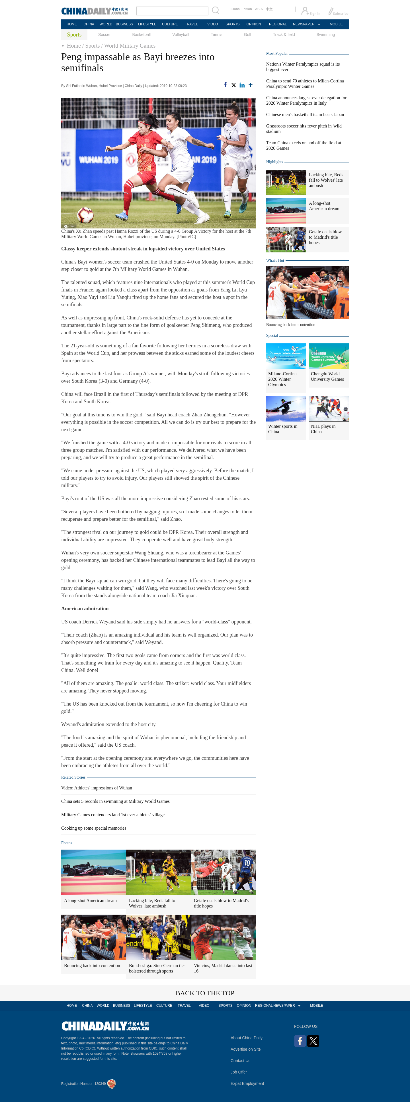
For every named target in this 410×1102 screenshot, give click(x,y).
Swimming (326, 34)
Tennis (216, 34)
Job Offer (239, 1072)
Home (74, 45)
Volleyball (180, 34)
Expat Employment (247, 1083)
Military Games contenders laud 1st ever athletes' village (113, 814)
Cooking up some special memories (93, 828)
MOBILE (336, 24)
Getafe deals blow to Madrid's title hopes (221, 903)
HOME (72, 24)
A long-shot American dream (90, 900)
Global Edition (241, 9)
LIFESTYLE (147, 24)
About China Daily (247, 1038)
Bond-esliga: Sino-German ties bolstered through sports (157, 968)
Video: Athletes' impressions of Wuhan (96, 787)
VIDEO (212, 24)
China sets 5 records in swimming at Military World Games (115, 801)
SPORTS (232, 24)
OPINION (254, 24)
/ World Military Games (128, 45)
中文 (269, 9)
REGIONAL (278, 24)
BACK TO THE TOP (205, 993)
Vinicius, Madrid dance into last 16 (223, 968)
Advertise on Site (246, 1049)
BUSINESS (124, 24)
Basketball (141, 34)
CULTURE (170, 24)
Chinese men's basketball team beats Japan (305, 114)
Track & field (284, 34)
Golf (247, 34)
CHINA (88, 24)
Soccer (104, 34)
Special (272, 335)
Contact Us (240, 1060)
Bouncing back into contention (92, 965)
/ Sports (91, 45)
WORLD (106, 24)
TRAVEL (191, 24)
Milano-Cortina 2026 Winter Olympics (282, 379)
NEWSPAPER (303, 24)
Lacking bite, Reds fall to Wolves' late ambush (152, 903)
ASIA (259, 9)
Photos (66, 843)
